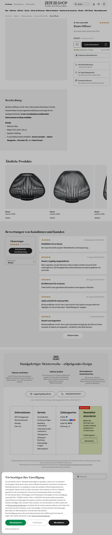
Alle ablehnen (59, 522)
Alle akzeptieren (16, 522)
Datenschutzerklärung (12, 529)
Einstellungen (37, 522)
